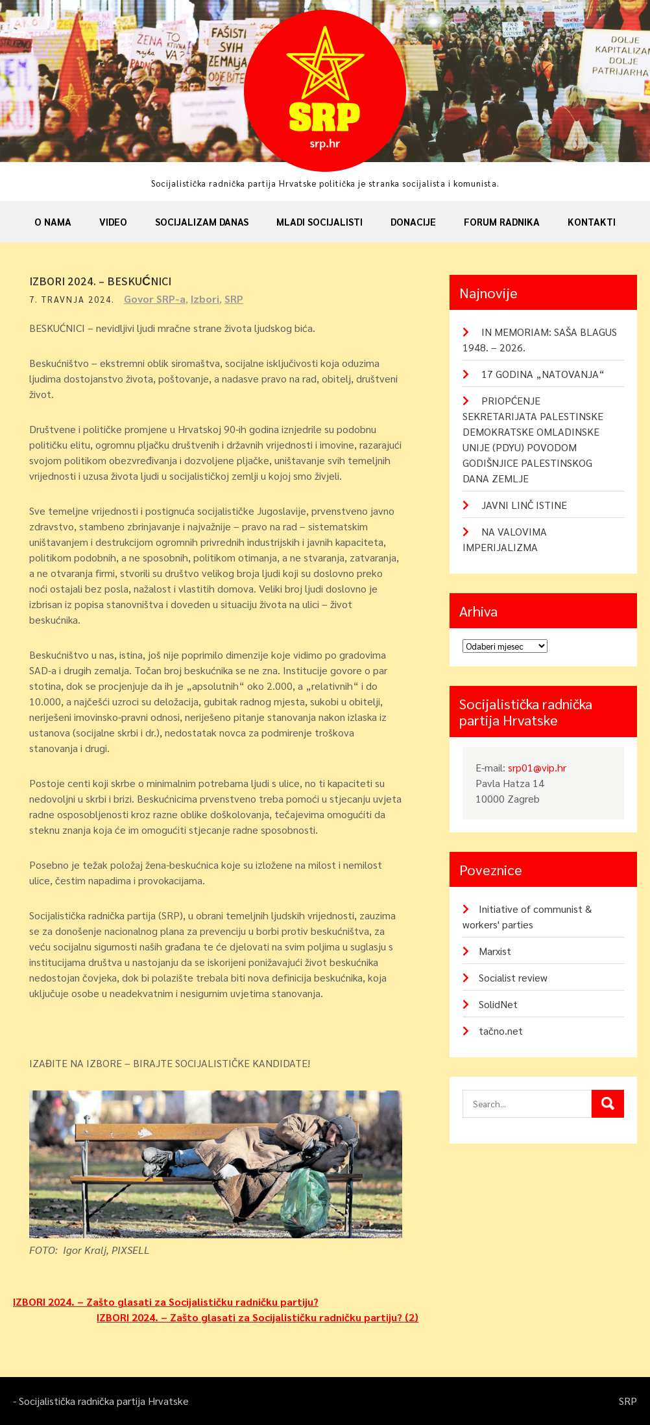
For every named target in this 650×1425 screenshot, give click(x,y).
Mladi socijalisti (319, 221)
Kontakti (592, 221)
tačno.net (501, 1030)
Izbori (205, 298)
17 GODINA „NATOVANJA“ (543, 374)
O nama (52, 221)
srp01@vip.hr (537, 767)
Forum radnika (502, 221)
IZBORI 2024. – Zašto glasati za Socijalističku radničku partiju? (166, 1301)
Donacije (413, 221)
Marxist (495, 951)
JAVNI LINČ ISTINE (524, 505)
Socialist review (513, 977)
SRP (233, 298)
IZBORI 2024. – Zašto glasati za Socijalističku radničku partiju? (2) (257, 1317)
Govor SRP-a (155, 298)
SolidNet (498, 1004)
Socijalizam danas (201, 221)
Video (113, 221)
